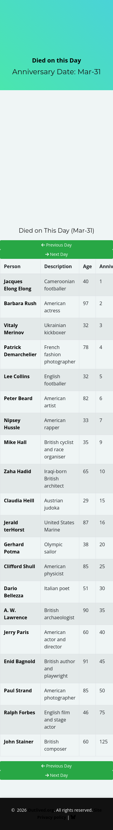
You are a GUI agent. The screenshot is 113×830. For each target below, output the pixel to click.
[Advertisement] (56, 167)
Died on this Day (56, 60)
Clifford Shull (19, 566)
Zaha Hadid (17, 471)
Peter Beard (18, 398)
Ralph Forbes (19, 712)
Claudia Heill (19, 500)
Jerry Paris (16, 632)
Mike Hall (15, 442)
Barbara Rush (20, 303)
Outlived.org (41, 810)
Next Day (56, 254)
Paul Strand (18, 690)
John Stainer (18, 741)
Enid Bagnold (19, 661)
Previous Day (56, 245)
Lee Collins (17, 376)
